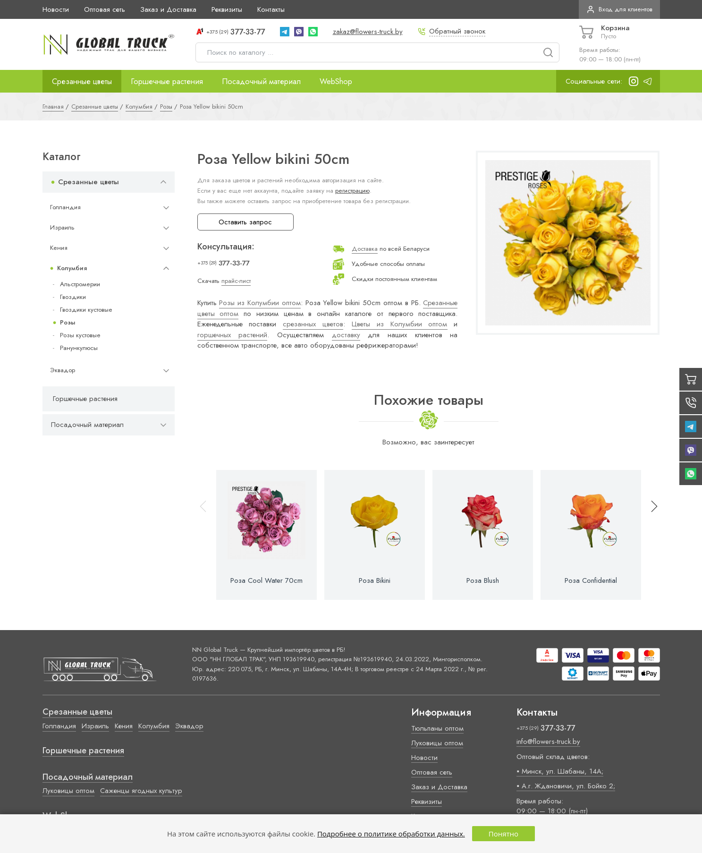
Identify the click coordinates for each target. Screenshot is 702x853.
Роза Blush (482, 580)
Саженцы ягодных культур (141, 790)
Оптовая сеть (104, 9)
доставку (346, 335)
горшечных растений (232, 335)
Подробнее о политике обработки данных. (391, 833)
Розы (67, 322)
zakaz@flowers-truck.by (368, 31)
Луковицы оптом (68, 790)
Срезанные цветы (82, 81)
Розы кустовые (80, 335)
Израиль (62, 227)
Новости (55, 9)
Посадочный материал (261, 81)
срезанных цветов (313, 324)
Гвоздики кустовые (86, 309)
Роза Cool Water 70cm (266, 580)
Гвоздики (73, 296)
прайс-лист (236, 280)
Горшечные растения (167, 81)
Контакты (271, 9)
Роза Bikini (374, 580)
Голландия (65, 207)
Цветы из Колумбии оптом (400, 324)
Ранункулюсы (79, 347)
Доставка (365, 248)
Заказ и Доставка (168, 9)
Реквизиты (226, 9)
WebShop (336, 81)
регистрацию (352, 190)
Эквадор (62, 370)
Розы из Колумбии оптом (259, 303)
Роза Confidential (591, 580)
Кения (59, 247)
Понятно (503, 833)
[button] (650, 535)
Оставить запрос (245, 222)
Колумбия (72, 268)
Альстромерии (80, 284)
